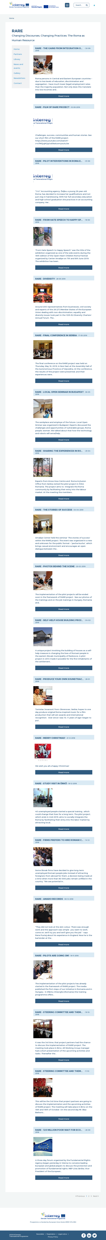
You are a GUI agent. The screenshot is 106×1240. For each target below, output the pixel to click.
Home (11, 18)
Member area (95, 5)
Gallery (17, 73)
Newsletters (19, 78)
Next (96, 1196)
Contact (18, 83)
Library (17, 59)
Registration (51, 1234)
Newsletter (40, 1234)
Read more (63, 96)
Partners (18, 54)
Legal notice (62, 1234)
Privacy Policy (53, 1237)
